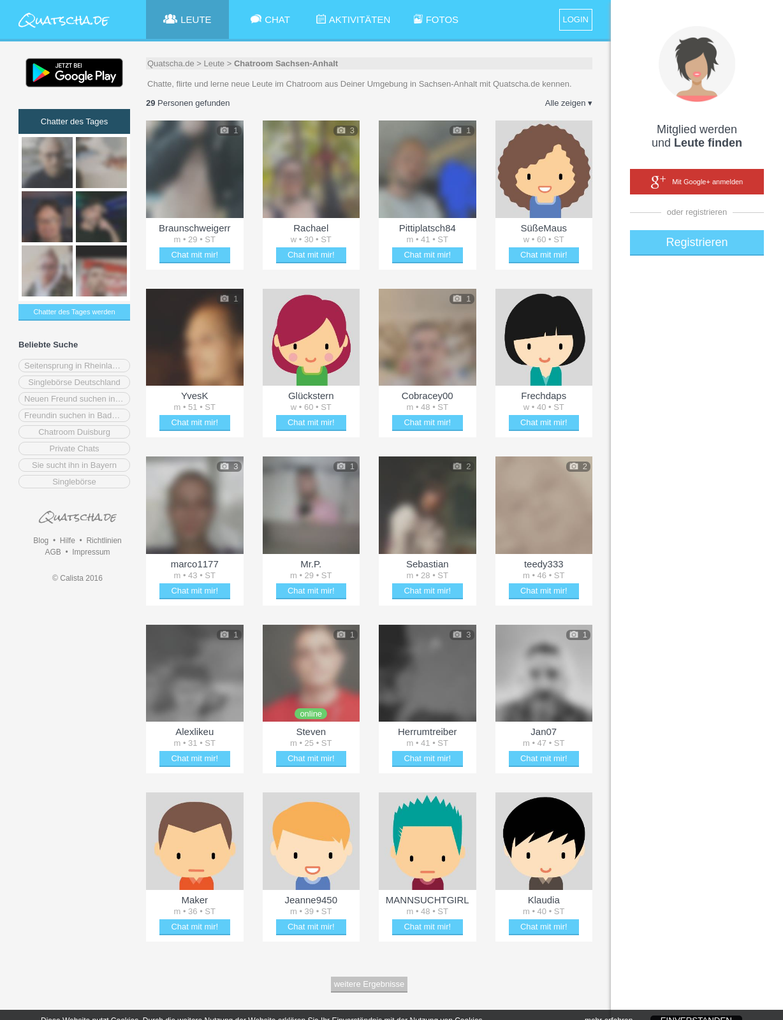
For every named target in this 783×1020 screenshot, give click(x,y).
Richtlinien (103, 540)
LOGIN (576, 19)
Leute (214, 63)
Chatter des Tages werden (74, 312)
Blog (40, 540)
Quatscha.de (170, 63)
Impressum (91, 552)
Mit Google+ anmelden (697, 182)
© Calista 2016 (77, 578)
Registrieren (697, 242)
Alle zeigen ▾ (568, 103)
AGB (53, 552)
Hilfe (67, 540)
